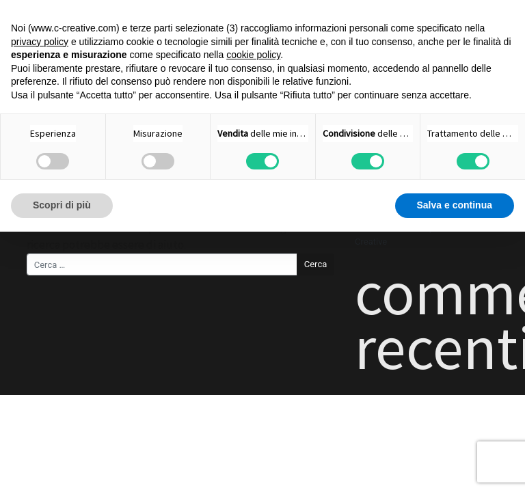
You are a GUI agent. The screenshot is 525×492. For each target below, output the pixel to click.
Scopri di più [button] (62, 205)
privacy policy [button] (39, 41)
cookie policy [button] (253, 54)
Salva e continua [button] (454, 205)
